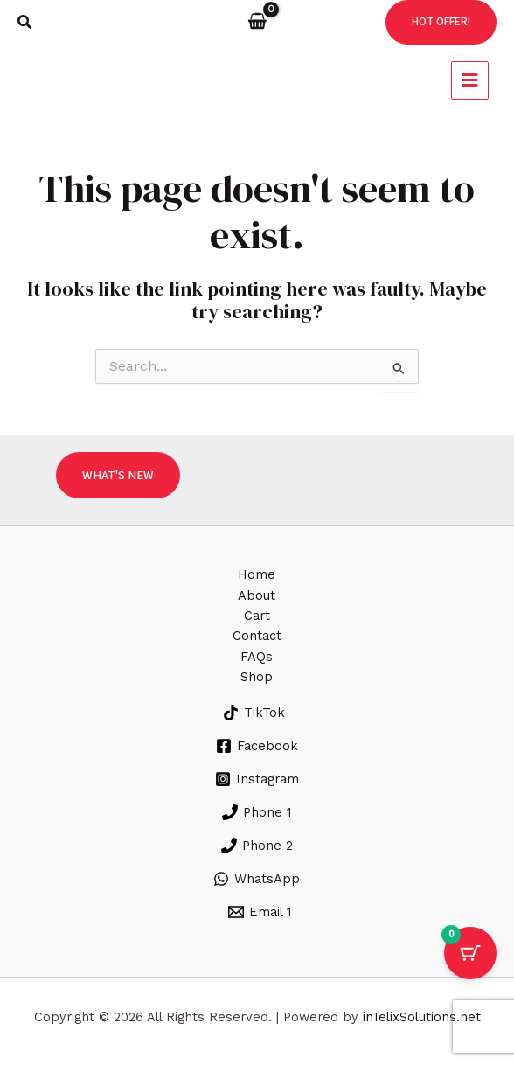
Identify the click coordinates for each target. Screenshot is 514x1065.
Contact (257, 636)
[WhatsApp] (257, 878)
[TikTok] (254, 712)
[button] (25, 22)
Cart (257, 615)
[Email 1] (259, 912)
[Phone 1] (256, 812)
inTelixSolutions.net (422, 1017)
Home (256, 574)
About (256, 595)
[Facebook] (257, 745)
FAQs (256, 657)
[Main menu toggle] (467, 80)
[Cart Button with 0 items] (470, 953)
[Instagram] (257, 779)
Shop (256, 677)
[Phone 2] (257, 845)
